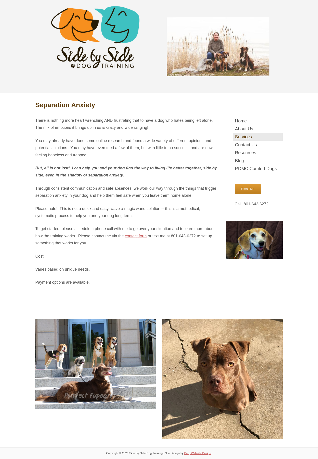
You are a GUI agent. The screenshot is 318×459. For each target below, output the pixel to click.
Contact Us (246, 144)
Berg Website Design (197, 453)
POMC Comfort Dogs (256, 168)
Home (241, 120)
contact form (136, 236)
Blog (239, 160)
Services (243, 136)
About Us (244, 128)
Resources (245, 152)
